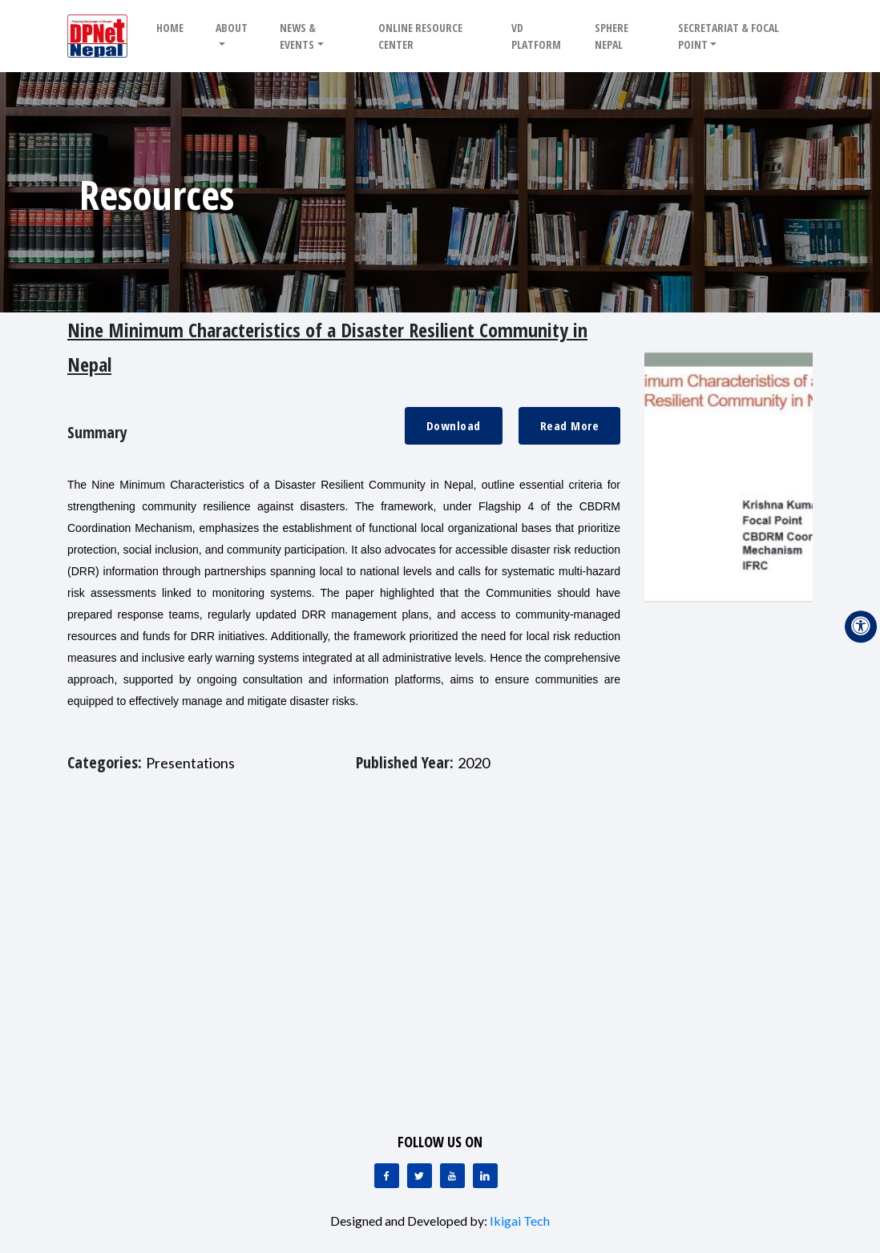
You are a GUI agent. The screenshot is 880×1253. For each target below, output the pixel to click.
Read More (569, 425)
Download (453, 425)
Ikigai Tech (520, 1220)
